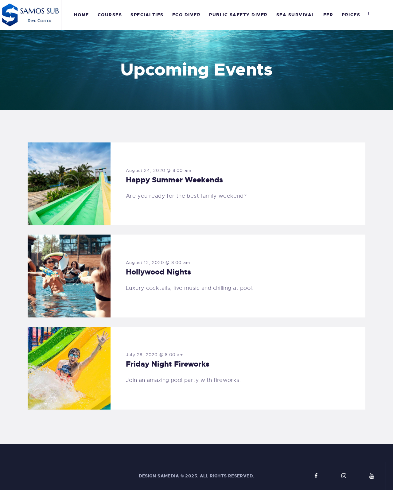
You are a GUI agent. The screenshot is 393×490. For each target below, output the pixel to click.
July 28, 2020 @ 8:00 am (155, 354)
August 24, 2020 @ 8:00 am (158, 170)
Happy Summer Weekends (174, 180)
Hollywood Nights (158, 272)
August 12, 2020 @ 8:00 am (158, 262)
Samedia (168, 476)
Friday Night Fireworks (167, 364)
